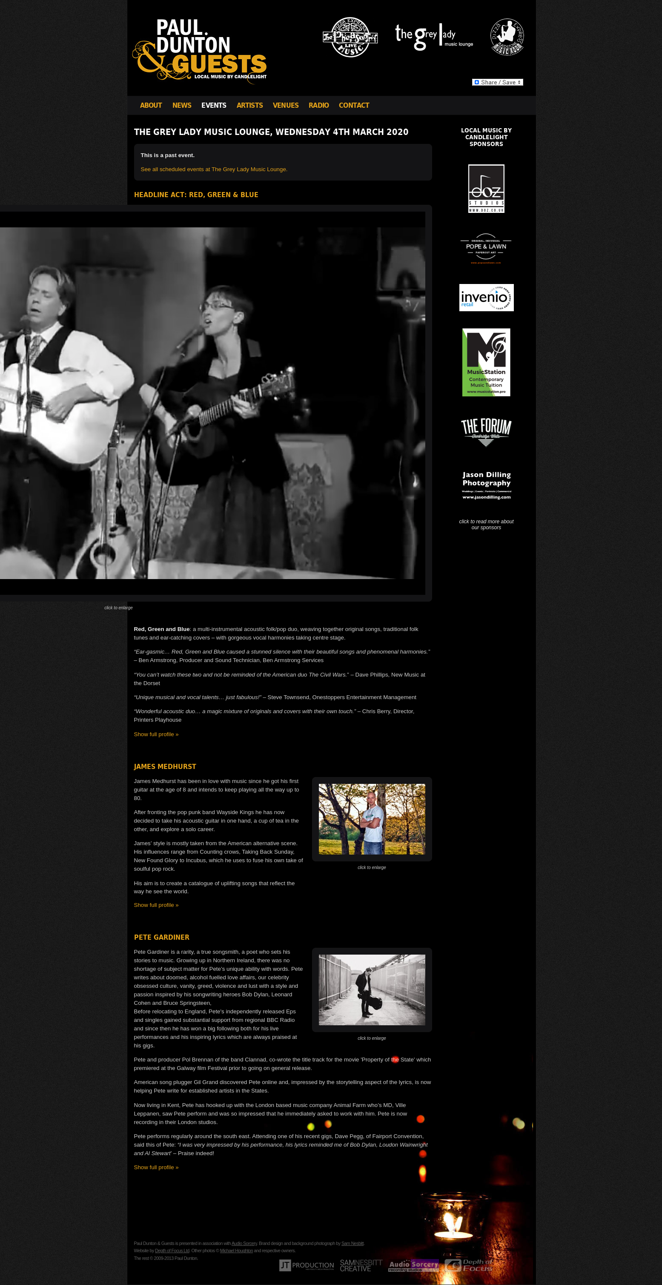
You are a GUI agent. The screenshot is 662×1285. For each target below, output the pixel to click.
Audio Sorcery (244, 1243)
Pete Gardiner (161, 937)
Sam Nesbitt (352, 1243)
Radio (319, 105)
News (182, 105)
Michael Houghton (236, 1250)
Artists (250, 105)
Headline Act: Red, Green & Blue (196, 195)
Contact (354, 105)
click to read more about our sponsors (486, 525)
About (151, 105)
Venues (285, 105)
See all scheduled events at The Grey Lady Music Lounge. (214, 169)
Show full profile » (156, 734)
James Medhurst (165, 767)
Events (213, 105)
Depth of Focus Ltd (172, 1250)
